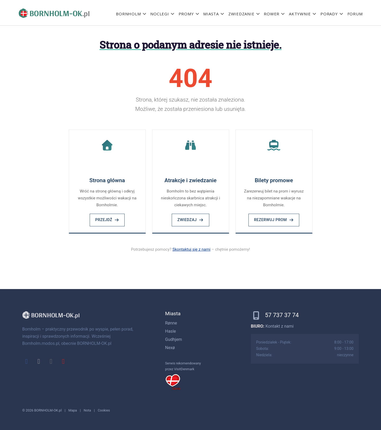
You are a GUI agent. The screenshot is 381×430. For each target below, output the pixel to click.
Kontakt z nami (279, 326)
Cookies (104, 410)
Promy (186, 13)
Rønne (171, 323)
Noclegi (159, 13)
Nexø (170, 347)
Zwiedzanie (241, 13)
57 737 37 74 (282, 315)
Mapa (73, 410)
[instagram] (51, 361)
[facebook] (26, 361)
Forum (355, 13)
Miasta (211, 13)
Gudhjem (173, 339)
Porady (329, 13)
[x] (38, 361)
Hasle (170, 331)
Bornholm (128, 13)
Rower (271, 13)
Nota (87, 410)
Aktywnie (300, 13)
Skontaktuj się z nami (192, 249)
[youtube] (63, 361)
